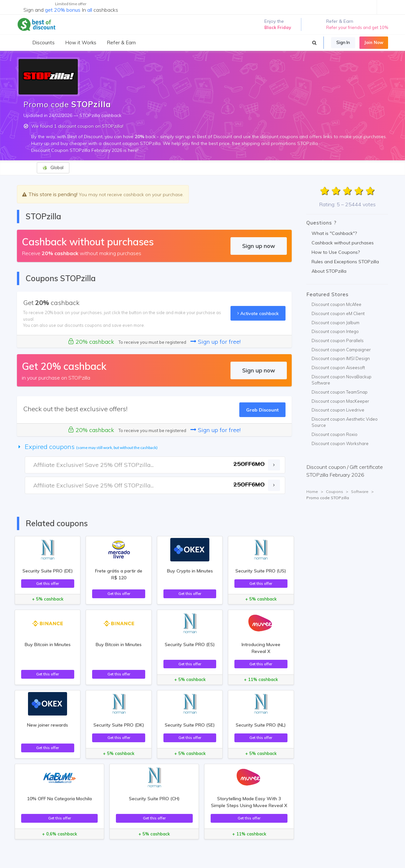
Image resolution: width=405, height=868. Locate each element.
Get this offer (47, 583)
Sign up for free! (215, 341)
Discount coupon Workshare (340, 443)
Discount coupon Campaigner (341, 349)
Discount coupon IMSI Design (341, 358)
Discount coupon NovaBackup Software (341, 380)
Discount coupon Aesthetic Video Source (345, 422)
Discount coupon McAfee (336, 304)
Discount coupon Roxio (334, 434)
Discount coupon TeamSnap (340, 392)
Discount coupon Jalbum (335, 322)
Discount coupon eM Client (338, 313)
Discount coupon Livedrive (338, 409)
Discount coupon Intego (335, 331)
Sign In (343, 42)
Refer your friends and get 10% (357, 27)
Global (52, 167)
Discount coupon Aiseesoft (338, 367)
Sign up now (258, 245)
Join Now (373, 42)
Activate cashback (258, 313)
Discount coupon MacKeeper (340, 401)
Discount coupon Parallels (338, 340)
